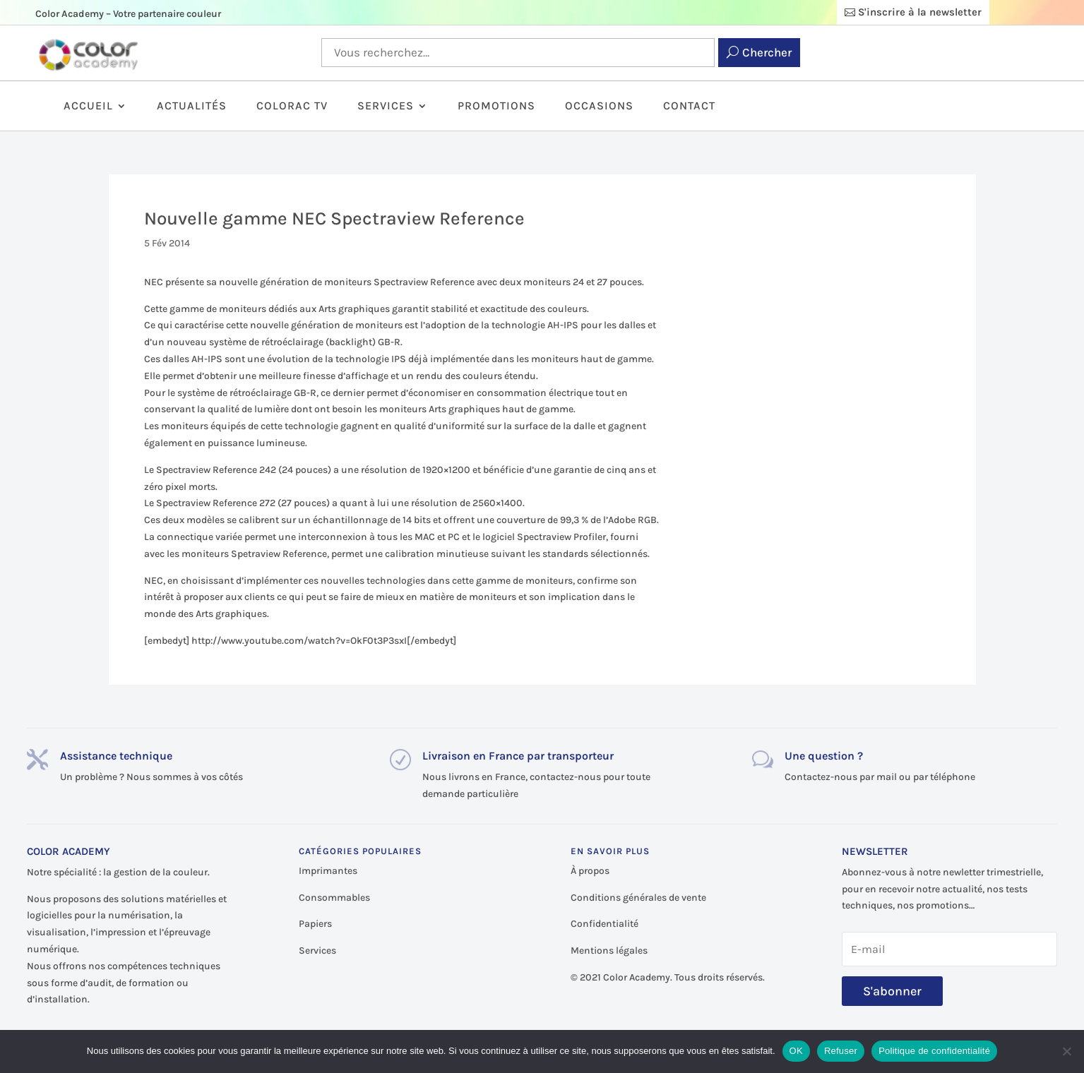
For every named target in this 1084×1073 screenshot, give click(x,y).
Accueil (88, 106)
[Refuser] (1066, 1051)
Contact (689, 106)
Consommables (334, 898)
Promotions (496, 106)
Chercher (767, 52)
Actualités (192, 106)
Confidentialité (604, 924)
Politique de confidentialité (934, 1050)
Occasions (599, 106)
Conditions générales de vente (638, 898)
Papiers (315, 924)
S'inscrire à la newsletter (920, 12)
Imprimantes (328, 871)
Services (385, 106)
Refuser (840, 1050)
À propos (590, 871)
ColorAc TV (292, 106)
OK (796, 1050)
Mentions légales (609, 951)
